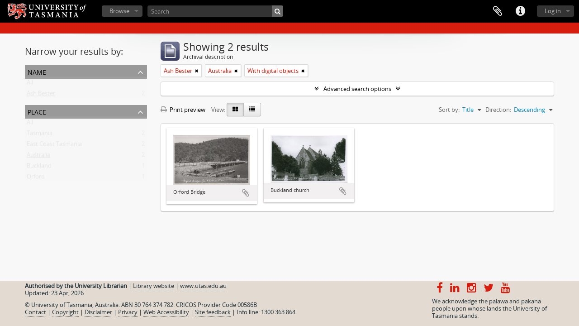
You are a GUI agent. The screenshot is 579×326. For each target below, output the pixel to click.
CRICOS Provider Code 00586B (216, 305)
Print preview (183, 109)
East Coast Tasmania (54, 146)
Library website (153, 286)
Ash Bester (41, 95)
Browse (119, 11)
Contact (35, 312)
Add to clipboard (245, 192)
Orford (36, 178)
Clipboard (497, 11)
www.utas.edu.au (203, 286)
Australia (38, 157)
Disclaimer (98, 312)
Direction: (498, 109)
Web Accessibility (166, 312)
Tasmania (39, 135)
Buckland (39, 167)
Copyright (65, 312)
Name (37, 71)
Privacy (128, 312)
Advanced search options (357, 89)
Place (37, 111)
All (30, 84)
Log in (553, 11)
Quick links (520, 11)
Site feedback (213, 312)
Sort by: (449, 109)
